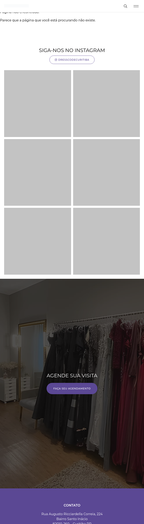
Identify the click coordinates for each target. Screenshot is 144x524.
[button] (136, 6)
